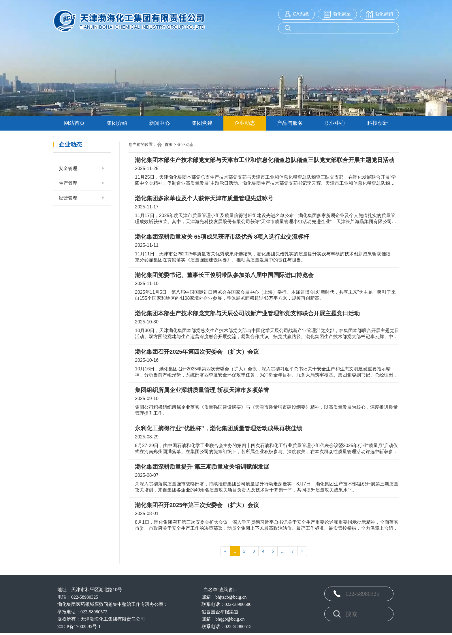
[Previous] (225, 551)
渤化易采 (341, 14)
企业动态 (244, 123)
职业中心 (335, 123)
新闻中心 (159, 123)
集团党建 (202, 123)
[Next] (302, 551)
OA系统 (301, 14)
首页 (165, 144)
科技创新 (377, 123)
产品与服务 (290, 123)
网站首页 (74, 123)
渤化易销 (383, 14)
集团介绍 (117, 123)
